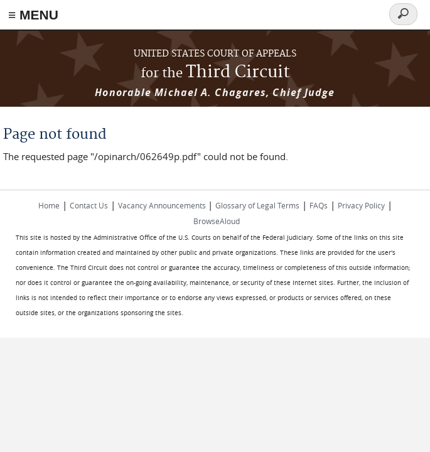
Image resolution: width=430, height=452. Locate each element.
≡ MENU (33, 15)
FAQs (318, 205)
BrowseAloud (216, 221)
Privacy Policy (361, 205)
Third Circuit (215, 72)
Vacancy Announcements (163, 205)
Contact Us (89, 205)
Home (49, 205)
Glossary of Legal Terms (257, 205)
